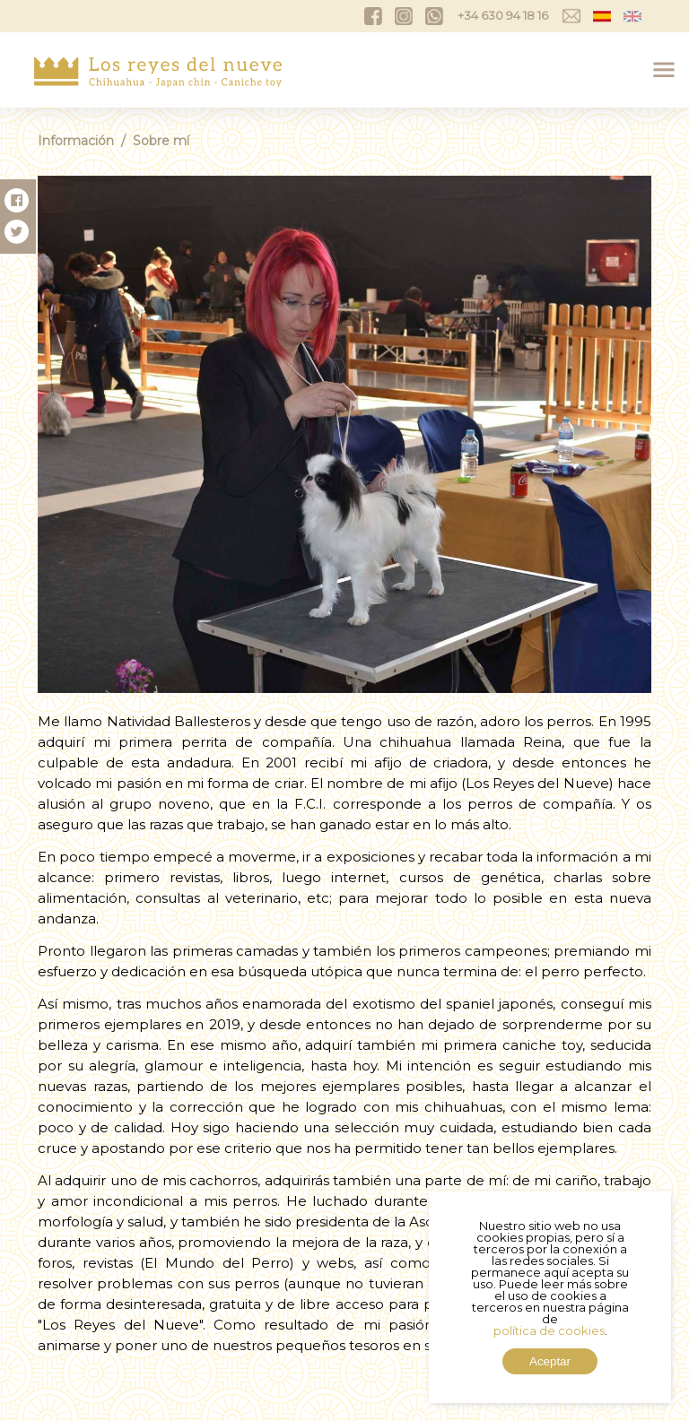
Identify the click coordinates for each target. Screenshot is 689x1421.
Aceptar (550, 1361)
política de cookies (549, 1330)
